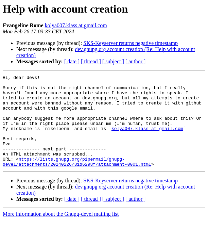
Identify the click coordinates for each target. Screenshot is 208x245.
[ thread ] (91, 61)
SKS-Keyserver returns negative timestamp (130, 43)
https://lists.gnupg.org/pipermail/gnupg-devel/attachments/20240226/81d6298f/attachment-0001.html (77, 179)
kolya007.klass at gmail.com (76, 25)
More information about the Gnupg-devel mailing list (61, 232)
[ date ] (72, 61)
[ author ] (135, 61)
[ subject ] (113, 61)
